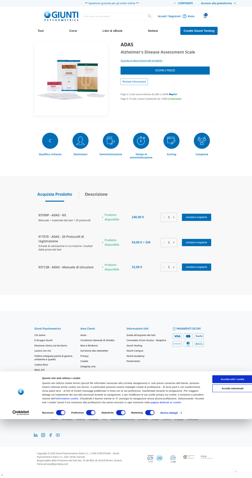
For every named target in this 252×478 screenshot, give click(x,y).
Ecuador (124, 415)
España (151, 415)
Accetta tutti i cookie (219, 434)
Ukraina (166, 419)
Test (41, 30)
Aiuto (188, 16)
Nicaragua (67, 419)
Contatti (38, 374)
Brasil (64, 415)
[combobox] (118, 16)
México (54, 419)
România (142, 419)
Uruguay (179, 419)
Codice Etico (41, 364)
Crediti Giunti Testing (199, 30)
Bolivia (53, 415)
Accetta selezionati (219, 443)
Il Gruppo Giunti (43, 340)
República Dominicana (122, 419)
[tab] (54, 194)
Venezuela (192, 419)
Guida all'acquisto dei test (140, 335)
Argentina (41, 415)
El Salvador (138, 415)
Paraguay (93, 419)
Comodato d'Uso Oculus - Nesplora (146, 340)
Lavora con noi (42, 350)
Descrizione (96, 193)
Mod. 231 (39, 369)
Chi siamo (39, 335)
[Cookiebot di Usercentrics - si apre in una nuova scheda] (21, 471)
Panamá (80, 419)
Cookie (84, 361)
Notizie (153, 30)
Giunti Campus (134, 350)
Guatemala (165, 415)
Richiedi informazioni (134, 81)
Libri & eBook (112, 30)
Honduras (179, 415)
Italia (191, 415)
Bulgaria (74, 415)
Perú (104, 419)
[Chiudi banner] (247, 431)
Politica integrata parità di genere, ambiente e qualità (53, 357)
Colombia (97, 415)
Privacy (85, 355)
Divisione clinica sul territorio (50, 345)
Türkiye (155, 419)
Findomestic (133, 361)
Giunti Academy (135, 355)
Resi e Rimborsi (89, 345)
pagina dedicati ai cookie (94, 461)
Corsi (73, 30)
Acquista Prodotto (54, 193)
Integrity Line (88, 366)
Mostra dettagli (169, 471)
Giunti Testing (134, 345)
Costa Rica (110, 415)
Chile (85, 415)
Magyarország (204, 415)
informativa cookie (115, 453)
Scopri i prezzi (165, 70)
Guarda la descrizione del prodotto (141, 60)
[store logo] (61, 16)
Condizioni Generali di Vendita (97, 340)
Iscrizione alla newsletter (94, 350)
